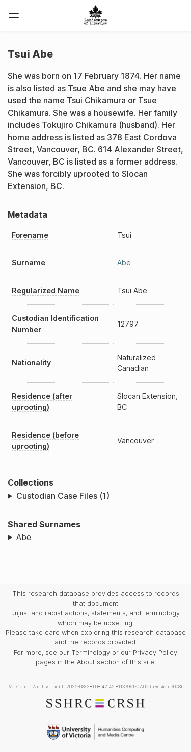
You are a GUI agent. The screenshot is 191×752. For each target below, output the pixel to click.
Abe (124, 262)
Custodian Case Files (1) (63, 496)
